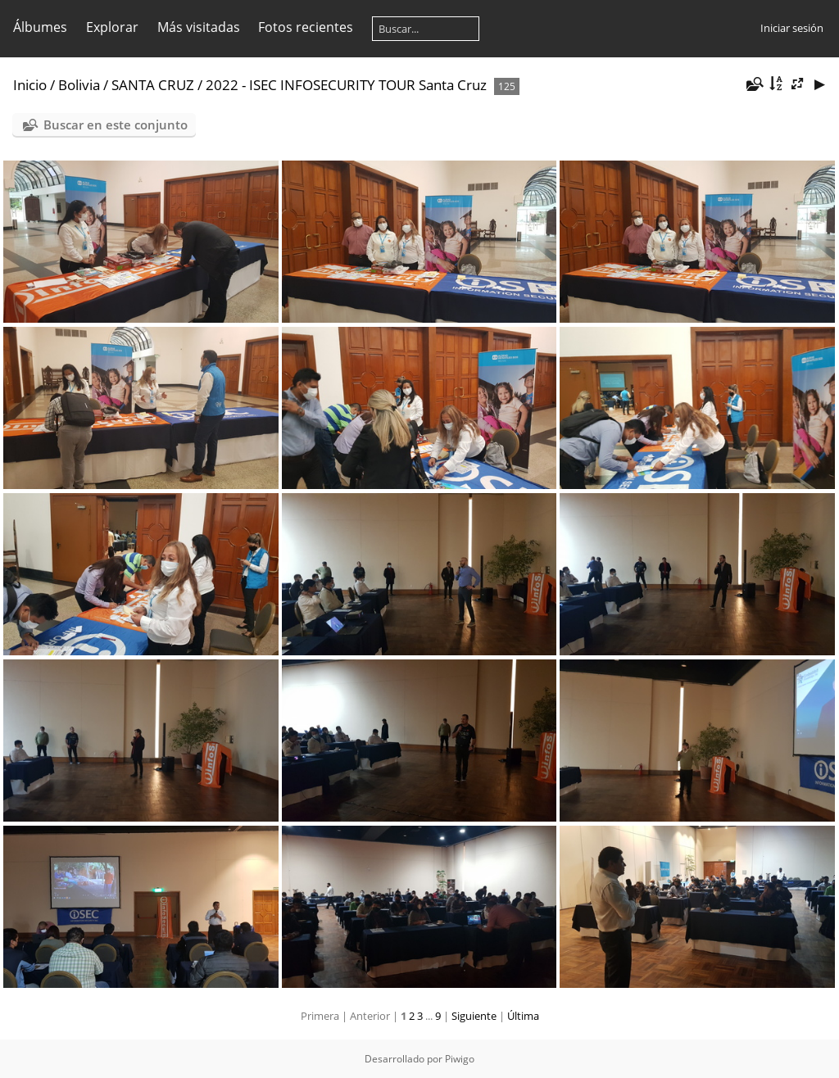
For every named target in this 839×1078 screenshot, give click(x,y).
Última (523, 1015)
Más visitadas (198, 27)
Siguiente (474, 1015)
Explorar (112, 27)
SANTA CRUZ (152, 84)
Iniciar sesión (791, 27)
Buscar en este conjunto (115, 124)
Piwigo (459, 1059)
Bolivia (79, 84)
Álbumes (40, 27)
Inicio (30, 84)
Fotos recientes (305, 27)
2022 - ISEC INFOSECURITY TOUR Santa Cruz (346, 84)
